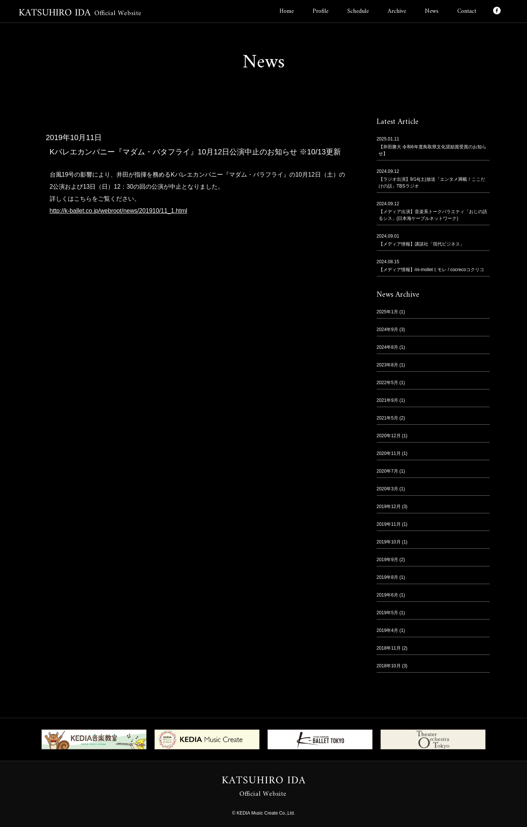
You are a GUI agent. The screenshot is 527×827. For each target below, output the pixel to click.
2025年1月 (387, 311)
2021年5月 (387, 418)
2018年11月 (389, 648)
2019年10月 (389, 542)
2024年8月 (387, 347)
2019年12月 (389, 506)
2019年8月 (387, 577)
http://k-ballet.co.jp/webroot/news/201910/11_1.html (119, 211)
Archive (397, 11)
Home (287, 11)
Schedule (358, 11)
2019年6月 (387, 595)
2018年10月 (389, 665)
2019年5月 (387, 612)
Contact (466, 11)
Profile (320, 11)
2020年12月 (389, 435)
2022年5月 (387, 382)
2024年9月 (387, 329)
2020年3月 (387, 488)
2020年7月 (387, 471)
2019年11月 (389, 524)
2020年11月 (389, 453)
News (431, 11)
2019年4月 (387, 630)
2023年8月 (387, 365)
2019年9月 (387, 559)
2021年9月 (387, 400)
